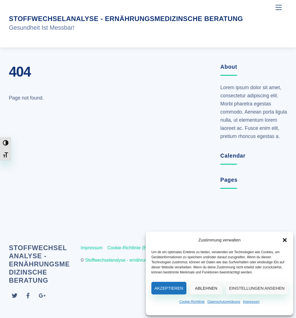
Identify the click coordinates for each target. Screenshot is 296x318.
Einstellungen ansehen (257, 288)
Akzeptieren (168, 288)
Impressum (251, 302)
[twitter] (14, 294)
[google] (41, 294)
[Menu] (278, 7)
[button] (285, 240)
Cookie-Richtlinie (192, 302)
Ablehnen (206, 288)
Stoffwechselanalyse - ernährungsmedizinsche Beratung (140, 260)
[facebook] (28, 294)
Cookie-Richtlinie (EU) (129, 247)
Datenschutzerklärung (223, 302)
